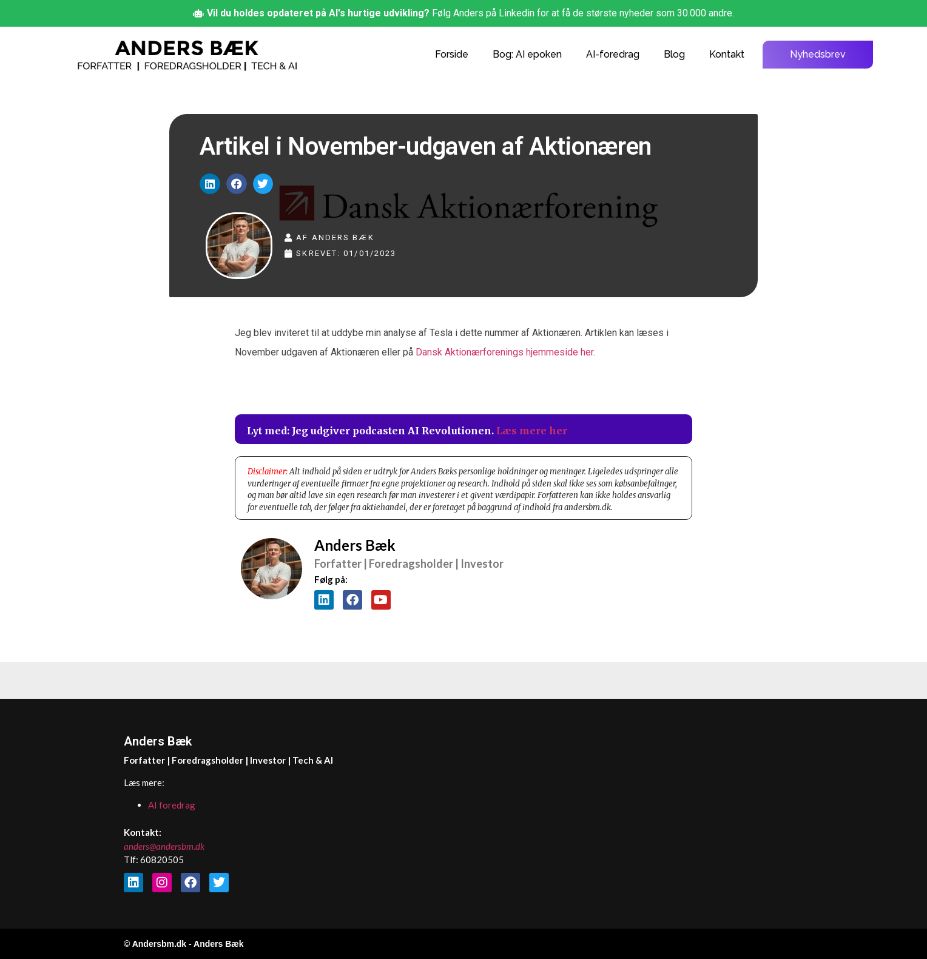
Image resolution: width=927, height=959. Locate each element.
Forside (451, 54)
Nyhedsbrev (818, 54)
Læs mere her (531, 431)
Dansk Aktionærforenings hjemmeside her (504, 352)
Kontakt (726, 54)
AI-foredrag (612, 54)
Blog (674, 54)
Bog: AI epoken (527, 54)
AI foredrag (171, 804)
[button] (210, 183)
